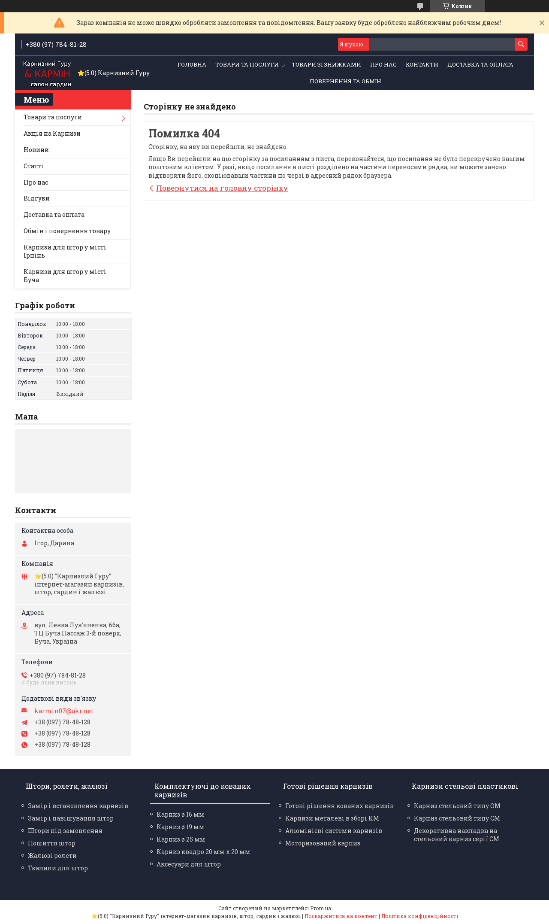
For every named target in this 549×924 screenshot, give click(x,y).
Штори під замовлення (65, 831)
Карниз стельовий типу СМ (457, 818)
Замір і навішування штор (71, 818)
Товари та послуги (247, 64)
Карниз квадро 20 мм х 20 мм (203, 852)
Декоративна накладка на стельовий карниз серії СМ (456, 835)
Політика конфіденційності (419, 915)
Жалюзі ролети (52, 855)
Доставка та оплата (480, 64)
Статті (34, 166)
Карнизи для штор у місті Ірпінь (65, 251)
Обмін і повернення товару (67, 231)
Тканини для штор (58, 868)
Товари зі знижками (326, 64)
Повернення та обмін (345, 81)
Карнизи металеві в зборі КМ (332, 818)
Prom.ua (320, 908)
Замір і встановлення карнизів (78, 806)
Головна (192, 64)
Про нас (383, 64)
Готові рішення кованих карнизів (339, 806)
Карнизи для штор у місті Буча (65, 275)
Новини (36, 150)
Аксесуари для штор (189, 864)
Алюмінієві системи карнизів (333, 831)
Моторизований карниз (322, 843)
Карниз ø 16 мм (181, 814)
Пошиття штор (51, 843)
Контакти (422, 64)
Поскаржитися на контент (341, 915)
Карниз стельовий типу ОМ (457, 806)
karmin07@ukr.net (64, 711)
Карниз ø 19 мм (181, 827)
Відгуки (37, 198)
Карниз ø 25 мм (181, 839)
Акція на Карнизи (52, 133)
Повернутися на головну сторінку (222, 188)
